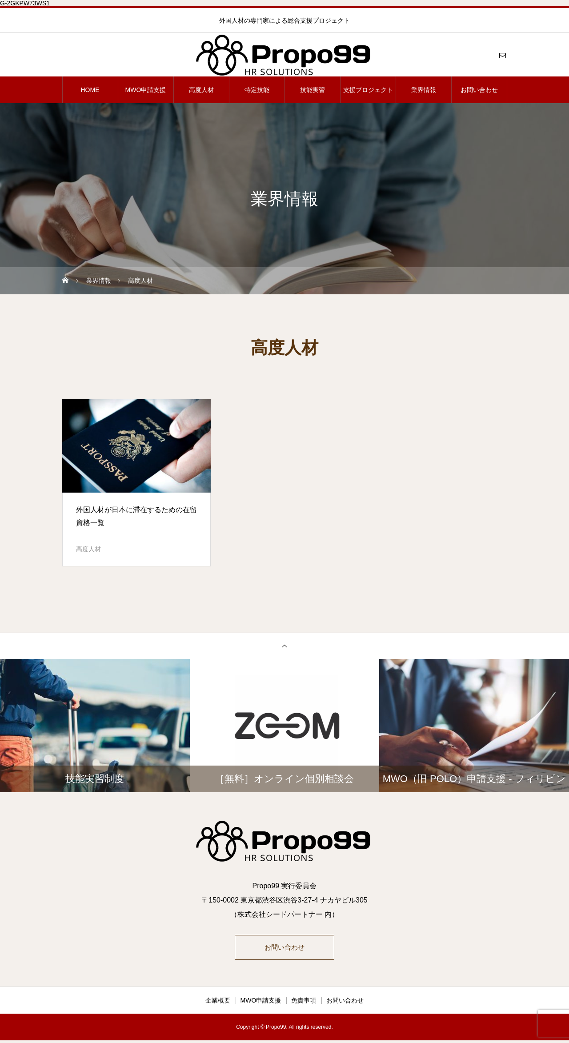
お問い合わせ (479, 89)
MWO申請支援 (145, 89)
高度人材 (201, 89)
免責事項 (303, 1003)
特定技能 (256, 89)
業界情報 (423, 89)
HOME (90, 89)
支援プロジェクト (368, 89)
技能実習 (312, 89)
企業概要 (217, 1003)
